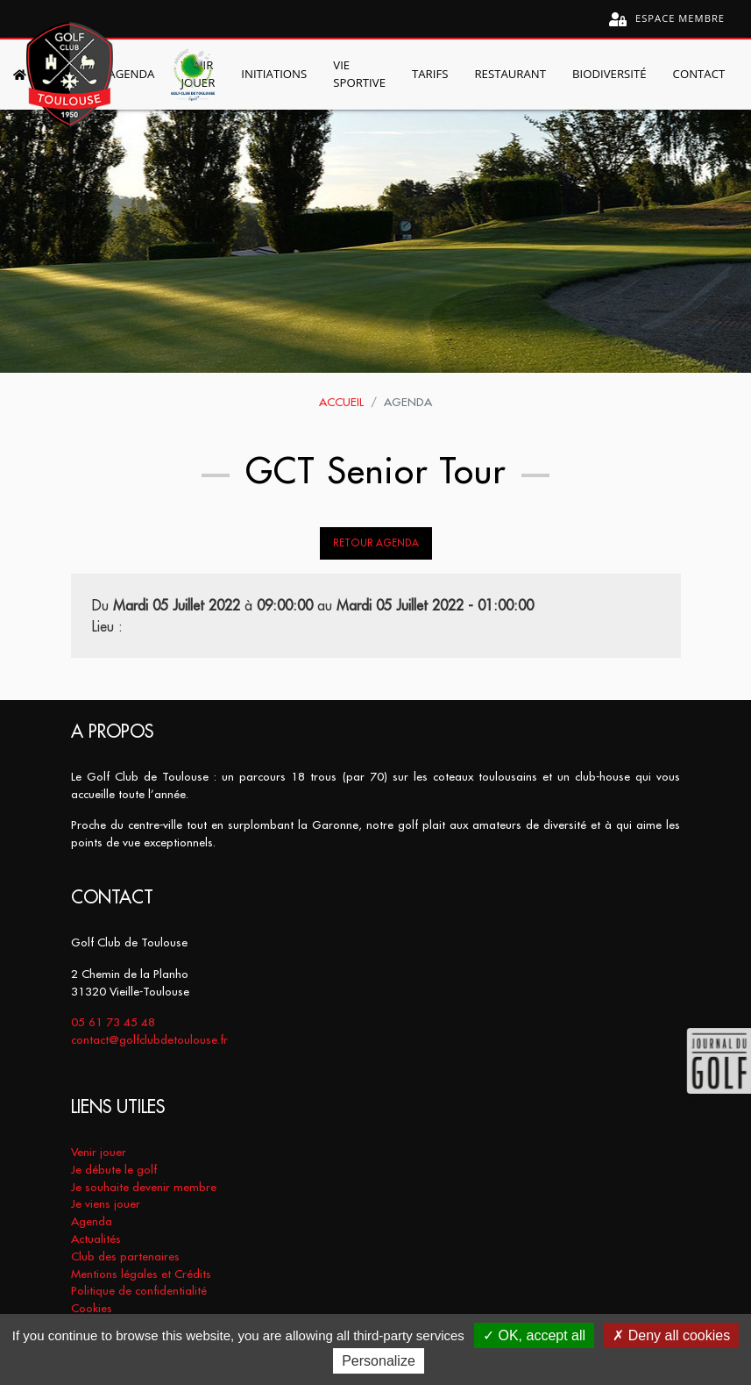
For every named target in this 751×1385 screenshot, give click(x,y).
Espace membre (667, 18)
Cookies (91, 1308)
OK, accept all (534, 1335)
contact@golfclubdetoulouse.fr (149, 1039)
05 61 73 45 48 (113, 1022)
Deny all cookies (671, 1335)
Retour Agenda (376, 543)
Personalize (378, 1360)
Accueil (341, 402)
